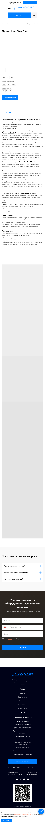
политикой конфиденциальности (12, 640)
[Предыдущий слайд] (5, 52)
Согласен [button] (6, 820)
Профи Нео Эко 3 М (33, 24)
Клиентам (22, 701)
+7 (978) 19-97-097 (14, 3)
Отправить (22, 647)
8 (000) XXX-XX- (30, 774)
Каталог (19, 15)
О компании (22, 705)
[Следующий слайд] (40, 52)
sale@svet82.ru (30, 768)
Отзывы (22, 712)
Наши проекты (22, 697)
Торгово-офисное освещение (22, 727)
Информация (22, 708)
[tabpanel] (22, 183)
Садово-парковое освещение (22, 751)
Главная (4, 24)
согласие (10, 638)
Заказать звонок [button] (30, 3)
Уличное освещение (22, 747)
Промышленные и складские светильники (17, 24)
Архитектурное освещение (23, 754)
